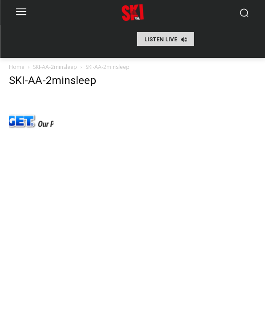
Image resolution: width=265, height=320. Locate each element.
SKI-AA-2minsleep (55, 67)
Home (16, 67)
